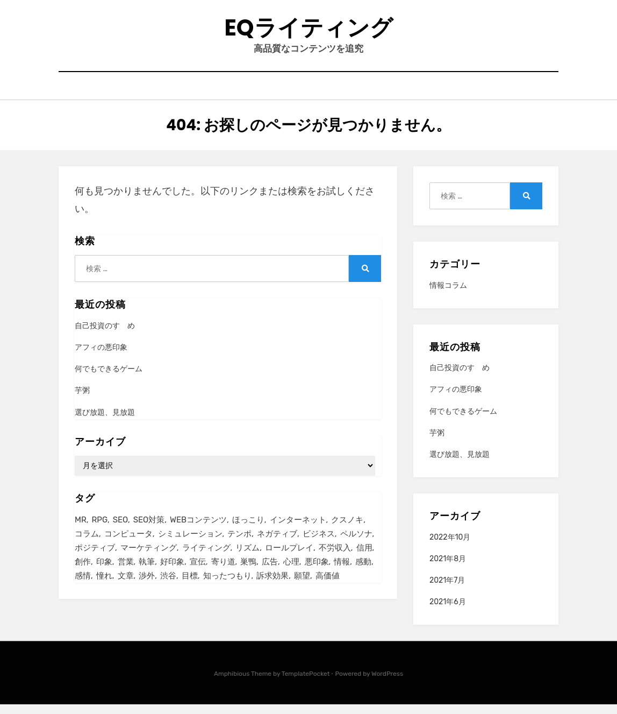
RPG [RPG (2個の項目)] (99, 529)
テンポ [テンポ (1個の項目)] (239, 543)
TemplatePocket (306, 683)
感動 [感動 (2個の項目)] (363, 572)
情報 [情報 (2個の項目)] (342, 572)
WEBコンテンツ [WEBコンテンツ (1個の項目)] (198, 529)
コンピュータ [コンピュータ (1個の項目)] (128, 543)
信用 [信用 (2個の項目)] (364, 558)
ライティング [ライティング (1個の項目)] (206, 558)
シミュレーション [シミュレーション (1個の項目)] (190, 543)
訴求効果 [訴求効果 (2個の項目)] (272, 587)
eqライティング (308, 31)
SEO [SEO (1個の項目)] (120, 529)
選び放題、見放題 (105, 421)
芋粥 (82, 400)
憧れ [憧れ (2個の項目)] (104, 587)
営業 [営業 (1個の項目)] (126, 572)
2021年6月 (447, 611)
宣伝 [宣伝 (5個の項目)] (198, 572)
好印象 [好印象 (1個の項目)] (172, 572)
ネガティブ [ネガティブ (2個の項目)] (277, 543)
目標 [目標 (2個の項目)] (190, 587)
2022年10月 (449, 546)
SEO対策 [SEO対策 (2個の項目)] (148, 529)
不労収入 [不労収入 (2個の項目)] (335, 558)
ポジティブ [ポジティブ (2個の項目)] (95, 558)
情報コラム (448, 295)
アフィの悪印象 (101, 357)
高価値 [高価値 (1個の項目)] (327, 587)
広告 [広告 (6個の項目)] (270, 572)
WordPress (387, 683)
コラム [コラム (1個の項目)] (87, 543)
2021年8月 (447, 568)
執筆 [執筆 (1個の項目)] (147, 572)
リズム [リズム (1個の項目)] (247, 558)
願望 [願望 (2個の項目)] (302, 587)
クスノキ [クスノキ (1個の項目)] (347, 529)
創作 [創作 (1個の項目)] (83, 572)
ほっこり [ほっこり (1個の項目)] (248, 529)
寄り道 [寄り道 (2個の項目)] (223, 572)
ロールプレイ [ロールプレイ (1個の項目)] (289, 558)
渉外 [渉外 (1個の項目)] (147, 587)
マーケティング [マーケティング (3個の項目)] (148, 558)
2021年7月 (447, 590)
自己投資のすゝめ (105, 335)
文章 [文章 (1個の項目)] (126, 587)
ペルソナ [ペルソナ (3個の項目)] (356, 543)
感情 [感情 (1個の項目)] (83, 587)
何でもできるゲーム (108, 378)
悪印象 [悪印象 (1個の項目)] (317, 572)
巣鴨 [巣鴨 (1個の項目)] (248, 572)
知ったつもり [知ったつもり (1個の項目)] (227, 587)
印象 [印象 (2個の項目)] (104, 572)
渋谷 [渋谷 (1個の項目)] (168, 587)
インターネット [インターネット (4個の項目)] (298, 529)
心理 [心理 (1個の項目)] (291, 572)
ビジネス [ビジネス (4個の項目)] (319, 543)
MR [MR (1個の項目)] (81, 529)
